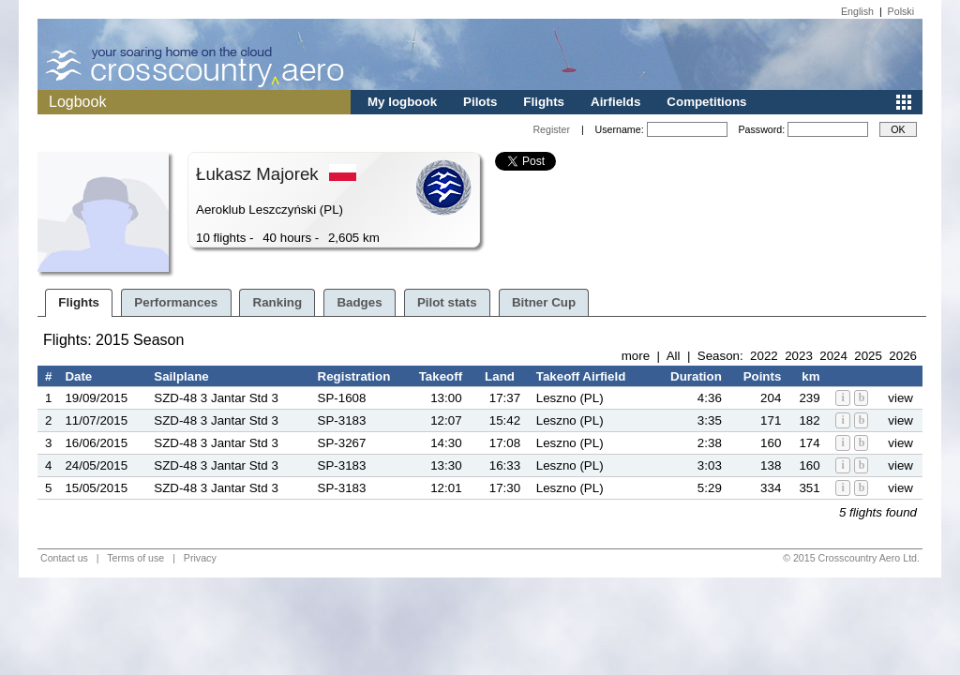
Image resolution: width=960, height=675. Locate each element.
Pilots (480, 102)
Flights (543, 102)
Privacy (200, 557)
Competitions (706, 102)
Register (551, 129)
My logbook (402, 102)
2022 (764, 356)
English (857, 11)
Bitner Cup (544, 302)
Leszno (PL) (570, 398)
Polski (901, 11)
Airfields (615, 102)
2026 (903, 356)
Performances (176, 302)
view (900, 398)
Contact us (64, 557)
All (674, 356)
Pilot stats (447, 302)
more (636, 356)
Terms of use (135, 557)
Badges (359, 302)
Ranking (278, 302)
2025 (868, 356)
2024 (833, 356)
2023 (799, 356)
